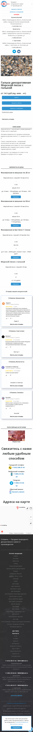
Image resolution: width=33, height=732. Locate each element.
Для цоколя (15, 614)
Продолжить (16, 727)
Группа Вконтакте (15, 651)
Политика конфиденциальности (16, 703)
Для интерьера (15, 604)
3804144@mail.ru (22, 661)
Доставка (15, 631)
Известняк (15, 561)
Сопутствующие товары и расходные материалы (15, 621)
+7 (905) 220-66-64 (16, 38)
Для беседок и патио (15, 596)
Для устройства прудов (16, 599)
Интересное (15, 643)
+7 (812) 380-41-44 (16, 26)
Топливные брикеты (16, 626)
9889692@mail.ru (22, 673)
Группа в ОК (15, 653)
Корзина (16, 14)
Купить (16, 97)
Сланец (15, 563)
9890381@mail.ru (22, 685)
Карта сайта (15, 648)
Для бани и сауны (15, 589)
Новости (15, 641)
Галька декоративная (15, 566)
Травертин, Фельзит (16, 573)
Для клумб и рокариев (15, 601)
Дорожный (15, 606)
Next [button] (30, 65)
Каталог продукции (15, 553)
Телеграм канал (15, 656)
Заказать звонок (16, 9)
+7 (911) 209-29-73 (16, 47)
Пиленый (15, 579)
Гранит (16, 556)
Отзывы (15, 638)
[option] (16, 65)
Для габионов (15, 586)
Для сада (15, 619)
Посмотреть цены (7, 112)
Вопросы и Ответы (15, 646)
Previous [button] (2, 65)
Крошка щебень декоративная (15, 568)
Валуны (15, 571)
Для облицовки (15, 591)
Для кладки (15, 584)
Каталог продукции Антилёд (15, 624)
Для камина (15, 609)
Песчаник (15, 558)
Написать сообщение (16, 12)
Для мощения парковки (16, 616)
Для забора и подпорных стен (16, 611)
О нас (15, 636)
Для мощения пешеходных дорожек (15, 594)
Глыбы (16, 581)
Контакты (15, 633)
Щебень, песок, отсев (15, 576)
